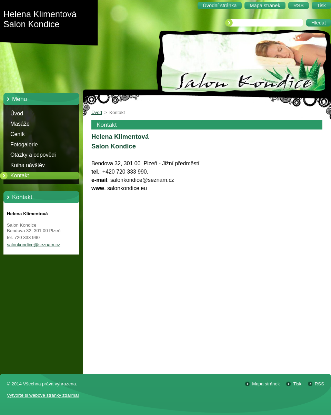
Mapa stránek (266, 383)
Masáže (20, 124)
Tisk (297, 383)
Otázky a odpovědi (33, 155)
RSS (319, 383)
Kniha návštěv (27, 165)
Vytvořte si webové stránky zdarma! (43, 395)
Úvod (16, 113)
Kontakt (19, 175)
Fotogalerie (24, 144)
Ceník (17, 134)
